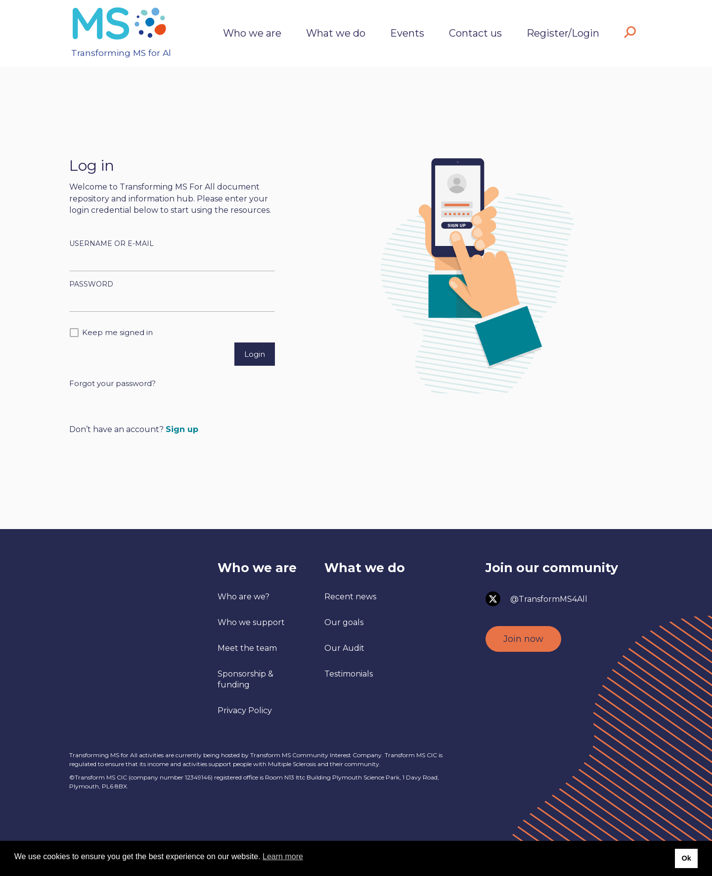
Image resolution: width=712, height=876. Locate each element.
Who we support (251, 622)
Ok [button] (686, 858)
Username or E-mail (111, 243)
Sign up (182, 429)
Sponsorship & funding (245, 679)
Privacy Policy (245, 710)
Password (91, 284)
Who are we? (243, 596)
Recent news (350, 596)
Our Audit (344, 648)
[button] (630, 33)
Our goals (343, 622)
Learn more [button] (283, 856)
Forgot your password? (112, 383)
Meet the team (247, 648)
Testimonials (348, 674)
